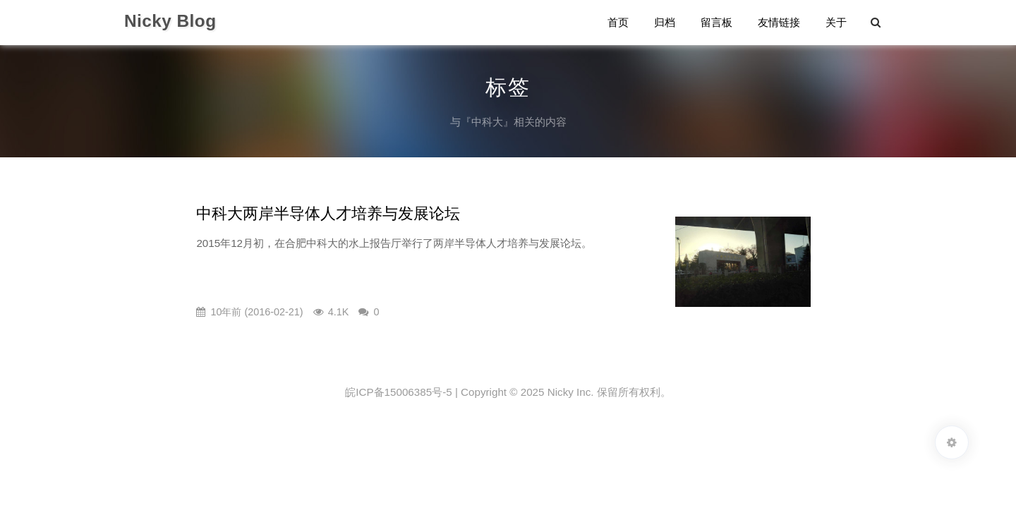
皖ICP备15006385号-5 (398, 392)
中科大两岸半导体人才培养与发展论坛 (328, 213)
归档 (664, 22)
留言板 (716, 22)
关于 (836, 22)
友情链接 (779, 22)
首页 (618, 22)
